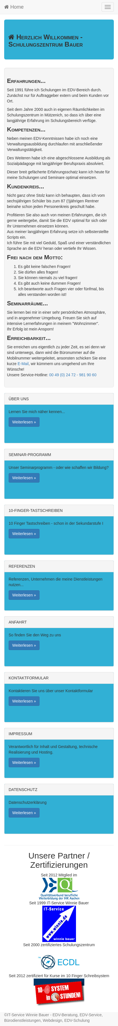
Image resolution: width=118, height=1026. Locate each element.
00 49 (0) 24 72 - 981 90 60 (73, 375)
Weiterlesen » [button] (24, 422)
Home (14, 7)
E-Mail (23, 363)
